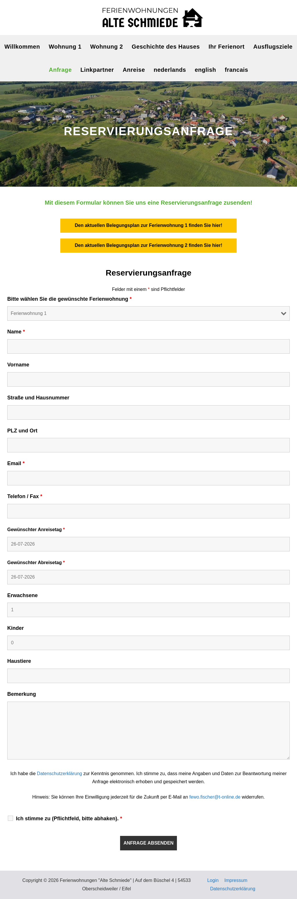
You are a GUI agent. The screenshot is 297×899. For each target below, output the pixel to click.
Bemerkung (21, 694)
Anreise (134, 70)
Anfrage (60, 70)
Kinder (15, 628)
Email (16, 463)
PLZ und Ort (22, 431)
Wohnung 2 (106, 46)
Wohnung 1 (65, 46)
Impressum (235, 880)
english (205, 70)
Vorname (18, 365)
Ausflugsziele (272, 46)
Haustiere (19, 661)
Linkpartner (97, 70)
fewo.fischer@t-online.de (214, 797)
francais (236, 70)
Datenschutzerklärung (59, 773)
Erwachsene (22, 595)
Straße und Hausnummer (38, 398)
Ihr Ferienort (227, 46)
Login (212, 880)
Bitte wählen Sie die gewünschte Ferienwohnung (69, 299)
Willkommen (22, 46)
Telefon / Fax (24, 496)
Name (16, 332)
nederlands (170, 70)
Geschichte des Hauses (166, 46)
